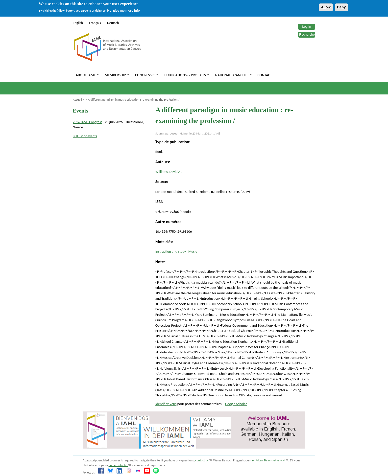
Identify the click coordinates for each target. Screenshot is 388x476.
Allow (325, 7)
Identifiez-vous (166, 404)
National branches (233, 75)
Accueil (77, 99)
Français (95, 23)
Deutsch (113, 23)
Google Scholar (236, 404)
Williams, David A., (168, 171)
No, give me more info (123, 10)
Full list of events (85, 136)
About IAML (87, 75)
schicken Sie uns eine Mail (270, 460)
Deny (341, 7)
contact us (203, 460)
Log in (306, 26)
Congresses (147, 75)
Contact (265, 75)
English (78, 23)
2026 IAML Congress (87, 122)
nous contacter (120, 465)
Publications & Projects (186, 75)
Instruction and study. (171, 251)
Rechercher (307, 34)
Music (192, 251)
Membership (117, 75)
